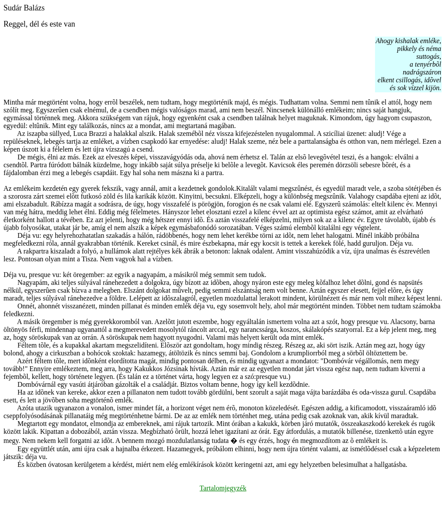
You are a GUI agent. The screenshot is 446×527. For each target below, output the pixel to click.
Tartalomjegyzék (222, 488)
